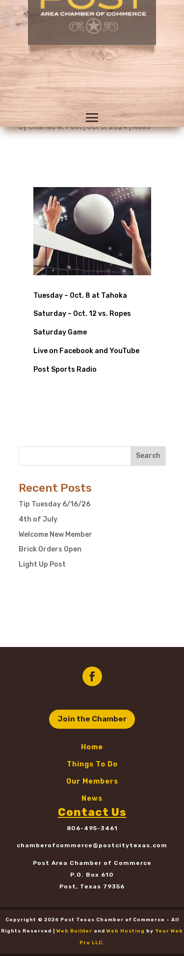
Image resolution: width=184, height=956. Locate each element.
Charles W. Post (55, 127)
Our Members (92, 781)
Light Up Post (42, 564)
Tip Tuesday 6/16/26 (54, 504)
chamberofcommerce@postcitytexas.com (92, 845)
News (141, 127)
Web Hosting (125, 931)
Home (92, 747)
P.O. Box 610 (92, 874)
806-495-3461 (92, 828)
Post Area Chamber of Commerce (92, 863)
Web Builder (74, 931)
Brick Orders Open (50, 549)
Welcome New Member (55, 534)
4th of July (38, 519)
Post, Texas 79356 (92, 886)
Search (148, 456)
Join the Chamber (92, 719)
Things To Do (92, 764)
